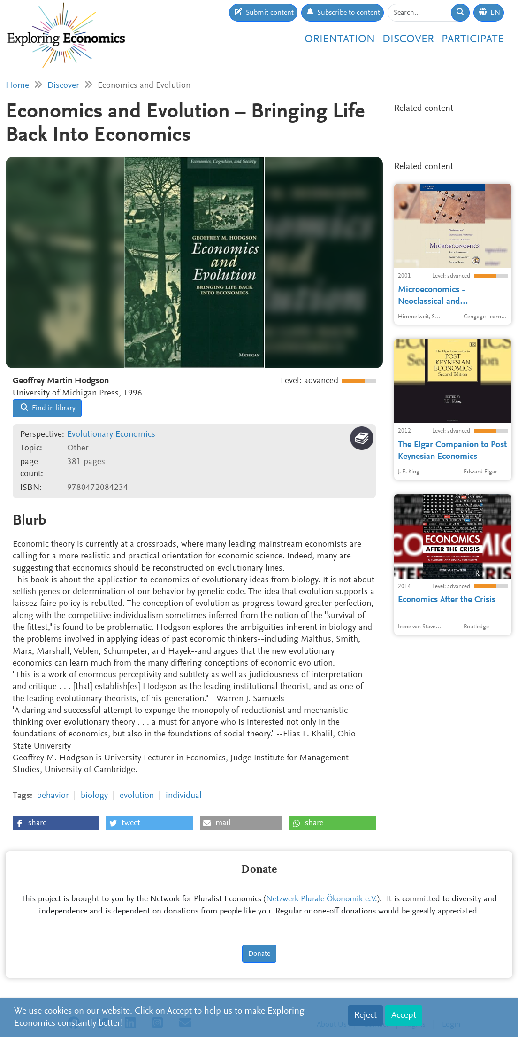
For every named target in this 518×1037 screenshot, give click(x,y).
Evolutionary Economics (111, 434)
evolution (137, 795)
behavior (53, 795)
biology (94, 795)
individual (184, 795)
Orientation (340, 39)
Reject (365, 1015)
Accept (403, 1015)
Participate (473, 39)
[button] (56, 823)
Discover (408, 39)
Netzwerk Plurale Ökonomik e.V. (321, 899)
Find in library (48, 407)
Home (17, 85)
